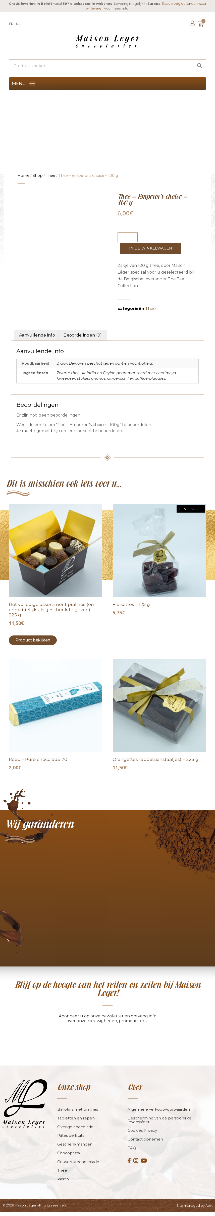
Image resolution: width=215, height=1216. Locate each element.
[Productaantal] (128, 237)
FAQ (132, 1152)
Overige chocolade (75, 1131)
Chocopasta (68, 1157)
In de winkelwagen (150, 248)
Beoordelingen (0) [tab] (83, 335)
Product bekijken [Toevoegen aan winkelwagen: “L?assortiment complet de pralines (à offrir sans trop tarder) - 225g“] (32, 640)
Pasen (63, 1183)
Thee (50, 175)
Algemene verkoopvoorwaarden (159, 1113)
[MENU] (32, 83)
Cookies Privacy (142, 1135)
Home (23, 175)
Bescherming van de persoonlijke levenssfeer (160, 1124)
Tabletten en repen (76, 1122)
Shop (38, 175)
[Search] (199, 66)
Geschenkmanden (75, 1148)
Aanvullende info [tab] (37, 335)
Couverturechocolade (78, 1166)
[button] (19, 83)
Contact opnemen (145, 1143)
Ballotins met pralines (77, 1113)
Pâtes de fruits (70, 1140)
